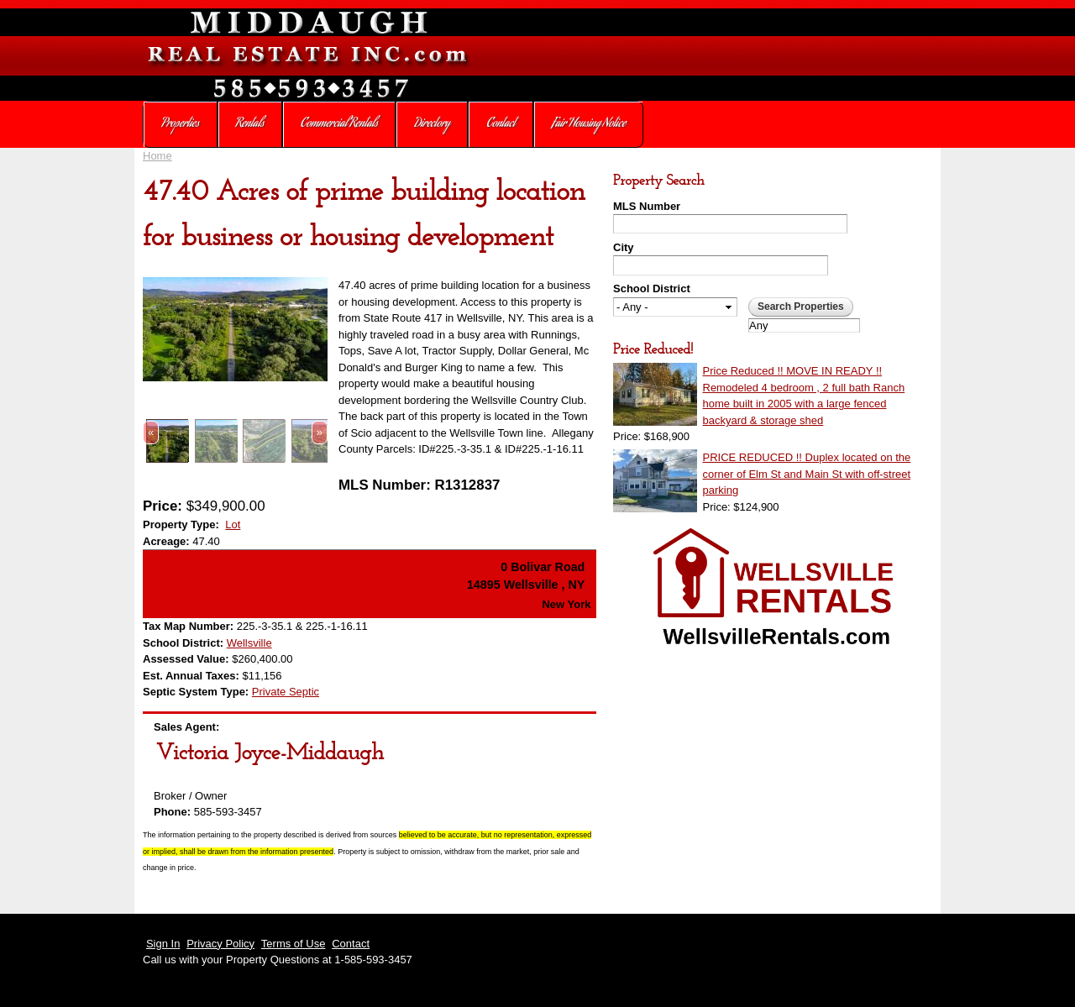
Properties (180, 124)
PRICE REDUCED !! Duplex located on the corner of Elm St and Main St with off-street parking (807, 473)
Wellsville (249, 643)
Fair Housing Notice (589, 124)
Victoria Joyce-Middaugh (270, 753)
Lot (232, 524)
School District (651, 288)
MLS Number (646, 206)
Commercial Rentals (339, 124)
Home (157, 155)
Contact (500, 124)
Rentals (250, 124)
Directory (432, 124)
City (623, 247)
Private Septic (285, 691)
